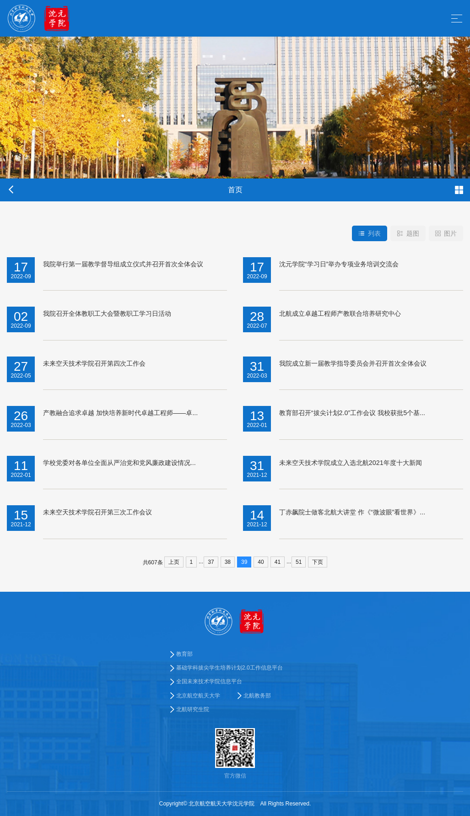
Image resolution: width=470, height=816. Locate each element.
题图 (408, 233)
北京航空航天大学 (198, 695)
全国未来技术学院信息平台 (209, 682)
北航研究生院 (192, 709)
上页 (173, 562)
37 (211, 562)
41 (278, 562)
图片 (446, 233)
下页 (317, 562)
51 (299, 562)
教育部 (184, 654)
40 (261, 562)
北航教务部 (257, 695)
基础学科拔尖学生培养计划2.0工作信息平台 (229, 668)
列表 (369, 233)
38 (228, 562)
